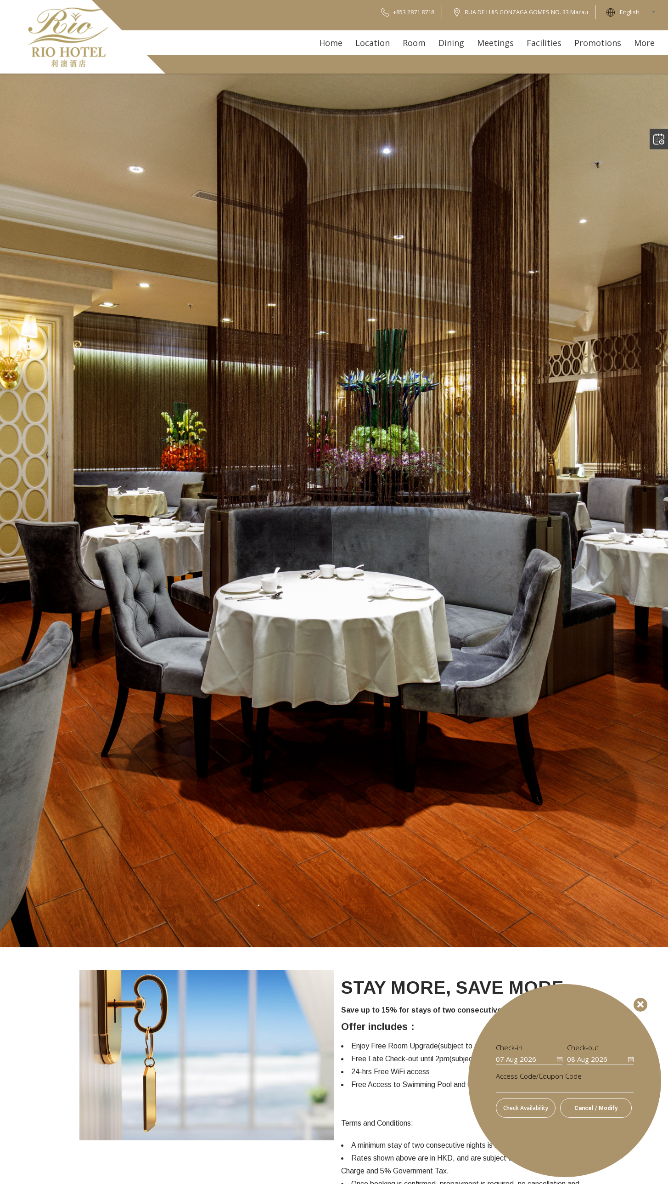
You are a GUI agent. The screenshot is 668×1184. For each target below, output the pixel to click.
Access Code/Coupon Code (539, 1076)
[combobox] (640, 12)
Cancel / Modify (595, 1108)
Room (414, 42)
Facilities (544, 42)
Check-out (583, 1047)
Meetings (495, 42)
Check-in (509, 1047)
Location (372, 42)
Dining (451, 42)
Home (330, 42)
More (644, 42)
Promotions (597, 42)
